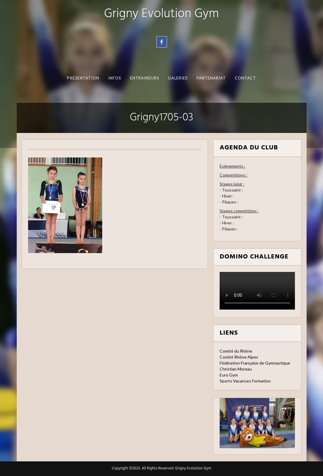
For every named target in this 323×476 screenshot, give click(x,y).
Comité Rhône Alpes (239, 356)
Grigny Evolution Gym (161, 14)
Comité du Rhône (236, 350)
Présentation (83, 78)
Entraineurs (144, 78)
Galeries (178, 78)
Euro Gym (229, 374)
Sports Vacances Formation (245, 380)
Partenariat (211, 78)
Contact (245, 78)
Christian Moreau (236, 368)
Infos (114, 78)
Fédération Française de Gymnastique (255, 362)
